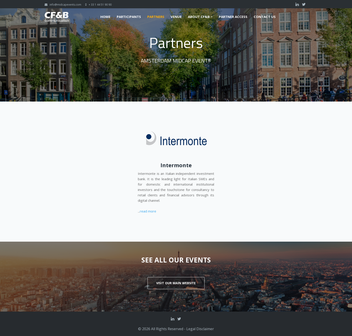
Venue (176, 16)
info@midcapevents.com (65, 5)
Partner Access (233, 16)
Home (105, 16)
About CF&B (199, 16)
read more (148, 211)
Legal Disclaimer (200, 328)
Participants (129, 16)
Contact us (265, 16)
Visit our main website (176, 283)
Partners (155, 16)
